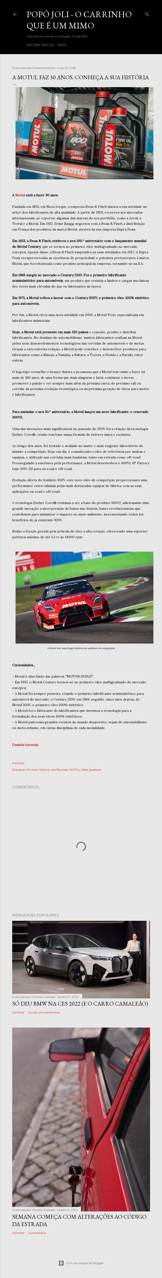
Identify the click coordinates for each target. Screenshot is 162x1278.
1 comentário (37, 1233)
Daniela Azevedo (25, 745)
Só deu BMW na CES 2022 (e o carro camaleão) (80, 1003)
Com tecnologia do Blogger (81, 1263)
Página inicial (41, 45)
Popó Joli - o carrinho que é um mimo (79, 20)
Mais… (63, 45)
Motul (20, 195)
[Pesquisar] (147, 13)
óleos (84, 769)
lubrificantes (59, 769)
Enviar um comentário (44, 1012)
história (44, 769)
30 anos (32, 769)
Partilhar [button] (18, 763)
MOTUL (74, 769)
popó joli (95, 769)
